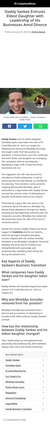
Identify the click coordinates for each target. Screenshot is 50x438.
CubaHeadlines (25, 3)
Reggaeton (25, 392)
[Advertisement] (25, 62)
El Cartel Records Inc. (25, 370)
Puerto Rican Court (25, 387)
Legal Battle (25, 403)
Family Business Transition (25, 409)
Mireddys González (25, 381)
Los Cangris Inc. (25, 376)
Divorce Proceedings (25, 398)
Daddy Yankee (25, 360)
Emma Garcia (38, 31)
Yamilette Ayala (25, 365)
